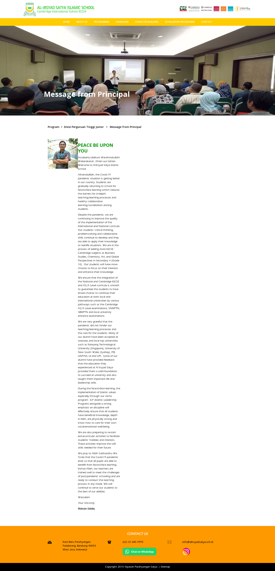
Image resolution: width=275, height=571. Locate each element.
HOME (66, 21)
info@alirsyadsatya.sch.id (197, 542)
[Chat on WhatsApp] (140, 551)
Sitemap (165, 566)
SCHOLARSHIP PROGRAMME (180, 21)
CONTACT (206, 21)
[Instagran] (186, 551)
